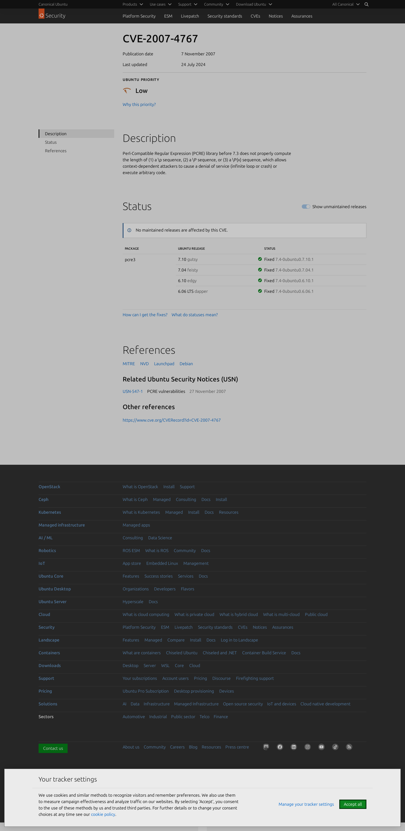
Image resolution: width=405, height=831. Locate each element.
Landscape (49, 639)
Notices (276, 16)
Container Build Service (264, 652)
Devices (226, 691)
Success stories (158, 576)
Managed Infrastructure (196, 703)
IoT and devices (281, 703)
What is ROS (156, 550)
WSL (165, 665)
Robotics (47, 550)
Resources (228, 512)
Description (56, 133)
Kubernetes (50, 512)
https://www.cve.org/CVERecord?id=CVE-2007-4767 (172, 420)
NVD (144, 363)
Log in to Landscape (239, 639)
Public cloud (316, 614)
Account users (175, 678)
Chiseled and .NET (220, 652)
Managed (162, 499)
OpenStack (49, 486)
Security (47, 627)
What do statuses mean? (195, 314)
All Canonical (343, 4)
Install (169, 486)
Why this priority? (139, 104)
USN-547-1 (133, 391)
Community (185, 550)
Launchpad (164, 363)
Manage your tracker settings (306, 804)
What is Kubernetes (141, 512)
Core (179, 665)
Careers (177, 746)
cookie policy (103, 814)
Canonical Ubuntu (53, 4)
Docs (205, 499)
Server (150, 665)
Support (187, 486)
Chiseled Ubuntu (181, 652)
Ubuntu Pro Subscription (146, 691)
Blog (193, 746)
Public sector (183, 716)
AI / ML (46, 537)
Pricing (200, 678)
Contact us (53, 748)
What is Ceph (135, 499)
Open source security (243, 703)
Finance (221, 716)
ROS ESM (131, 550)
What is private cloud (194, 614)
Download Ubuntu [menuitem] (251, 4)
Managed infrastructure (62, 525)
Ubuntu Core (51, 576)
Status (51, 142)
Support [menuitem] (184, 4)
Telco (204, 716)
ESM (168, 16)
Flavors (187, 588)
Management (196, 563)
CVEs (255, 16)
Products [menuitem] (130, 4)
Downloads (50, 665)
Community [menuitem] (213, 4)
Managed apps (136, 525)
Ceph (43, 499)
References (56, 150)
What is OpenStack (140, 486)
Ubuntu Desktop (55, 588)
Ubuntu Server (53, 601)
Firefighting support (255, 678)
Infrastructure (157, 703)
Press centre (237, 746)
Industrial (158, 716)
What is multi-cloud (281, 614)
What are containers (142, 652)
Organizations (136, 588)
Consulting (186, 499)
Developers (165, 588)
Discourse (221, 678)
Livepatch (190, 16)
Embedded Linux (162, 563)
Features (131, 576)
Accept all (353, 804)
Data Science (160, 537)
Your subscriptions (140, 678)
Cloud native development (325, 703)
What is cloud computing (146, 614)
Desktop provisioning (194, 691)
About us (131, 746)
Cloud (44, 614)
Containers (49, 652)
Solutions (48, 703)
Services (185, 576)
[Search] (366, 4)
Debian (186, 363)
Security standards (225, 16)
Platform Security (139, 16)
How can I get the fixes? (145, 314)
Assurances (301, 16)
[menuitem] (345, 4)
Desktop (130, 665)
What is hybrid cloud (239, 614)
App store (132, 563)
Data (135, 703)
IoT (42, 563)
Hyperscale (133, 601)
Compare (176, 639)
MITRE (129, 363)
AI (124, 703)
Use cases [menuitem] (158, 4)
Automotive (134, 716)
